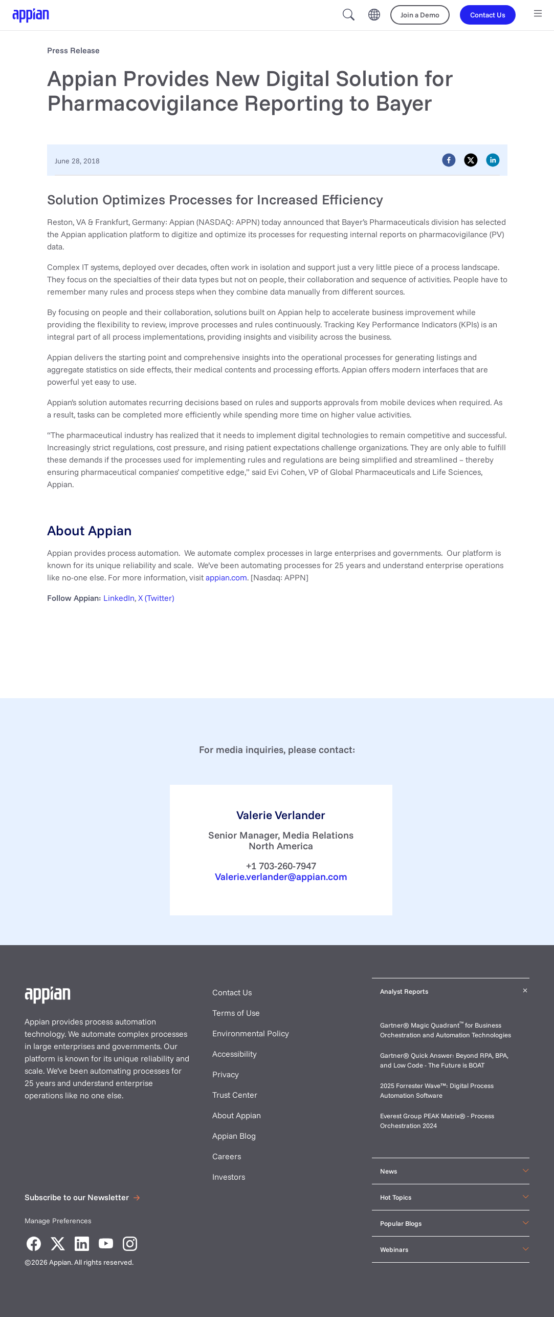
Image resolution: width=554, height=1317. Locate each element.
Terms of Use (236, 1013)
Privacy (225, 1074)
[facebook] (449, 159)
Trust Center (234, 1095)
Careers (226, 1156)
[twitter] (471, 159)
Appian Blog (234, 1136)
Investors (228, 1177)
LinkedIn (119, 598)
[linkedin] (493, 159)
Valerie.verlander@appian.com (281, 876)
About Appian (236, 1115)
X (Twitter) (156, 598)
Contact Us (232, 992)
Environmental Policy (250, 1033)
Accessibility (234, 1054)
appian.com (226, 577)
